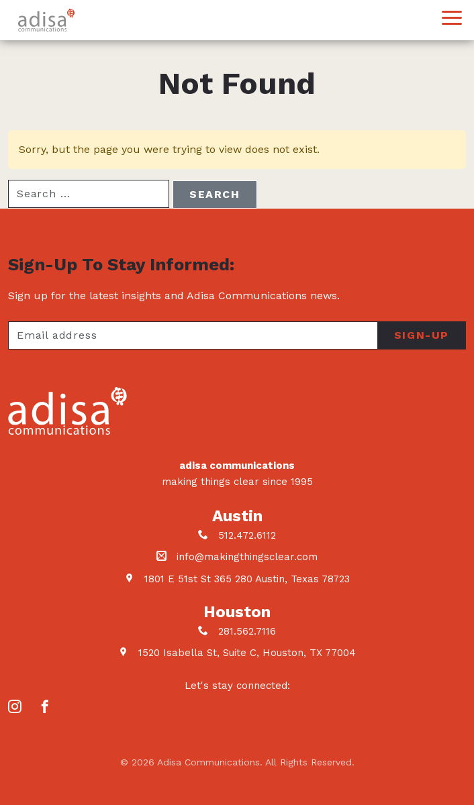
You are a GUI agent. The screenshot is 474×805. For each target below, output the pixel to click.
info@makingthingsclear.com (247, 557)
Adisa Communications (46, 20)
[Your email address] (192, 335)
